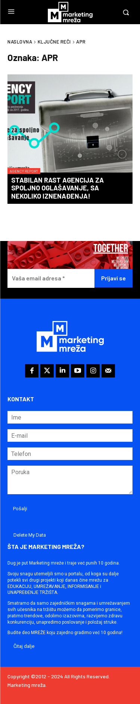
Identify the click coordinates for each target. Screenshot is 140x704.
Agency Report (24, 171)
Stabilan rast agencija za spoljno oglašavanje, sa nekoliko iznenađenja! (57, 188)
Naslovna (19, 42)
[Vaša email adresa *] (50, 278)
